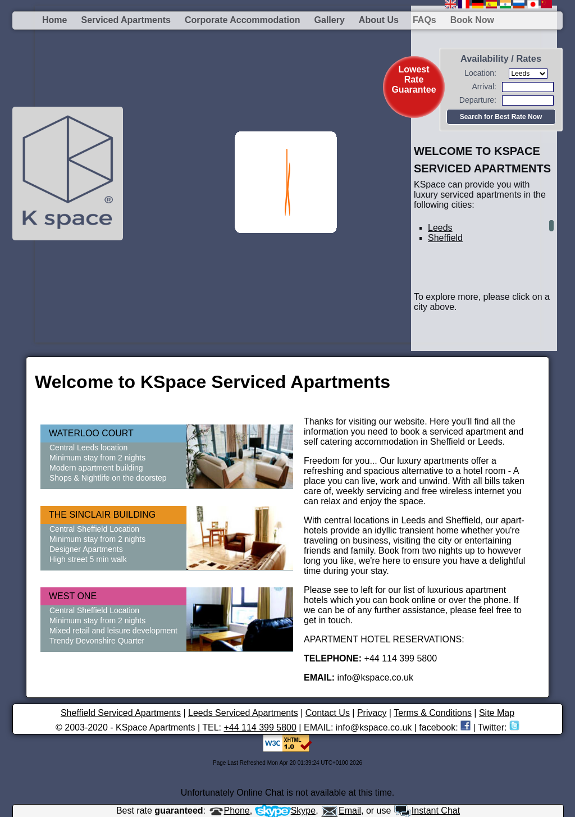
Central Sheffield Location (94, 528)
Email (341, 810)
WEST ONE (73, 596)
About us (379, 20)
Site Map (496, 713)
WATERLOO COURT (91, 433)
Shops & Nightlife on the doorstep (108, 477)
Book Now (472, 20)
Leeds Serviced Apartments (243, 713)
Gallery (329, 20)
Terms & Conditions (433, 713)
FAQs (424, 20)
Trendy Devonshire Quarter (96, 640)
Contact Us (327, 713)
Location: (480, 73)
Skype (285, 810)
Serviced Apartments (125, 20)
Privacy (371, 713)
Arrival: (484, 86)
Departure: (477, 99)
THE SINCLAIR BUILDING (102, 514)
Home (54, 20)
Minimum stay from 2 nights (97, 457)
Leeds (440, 227)
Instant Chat (427, 810)
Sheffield (445, 238)
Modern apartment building (96, 467)
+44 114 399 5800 (259, 727)
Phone (229, 810)
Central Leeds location (88, 447)
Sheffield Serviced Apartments (121, 713)
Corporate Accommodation (242, 20)
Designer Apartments (86, 549)
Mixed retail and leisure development (113, 630)
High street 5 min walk (88, 559)
